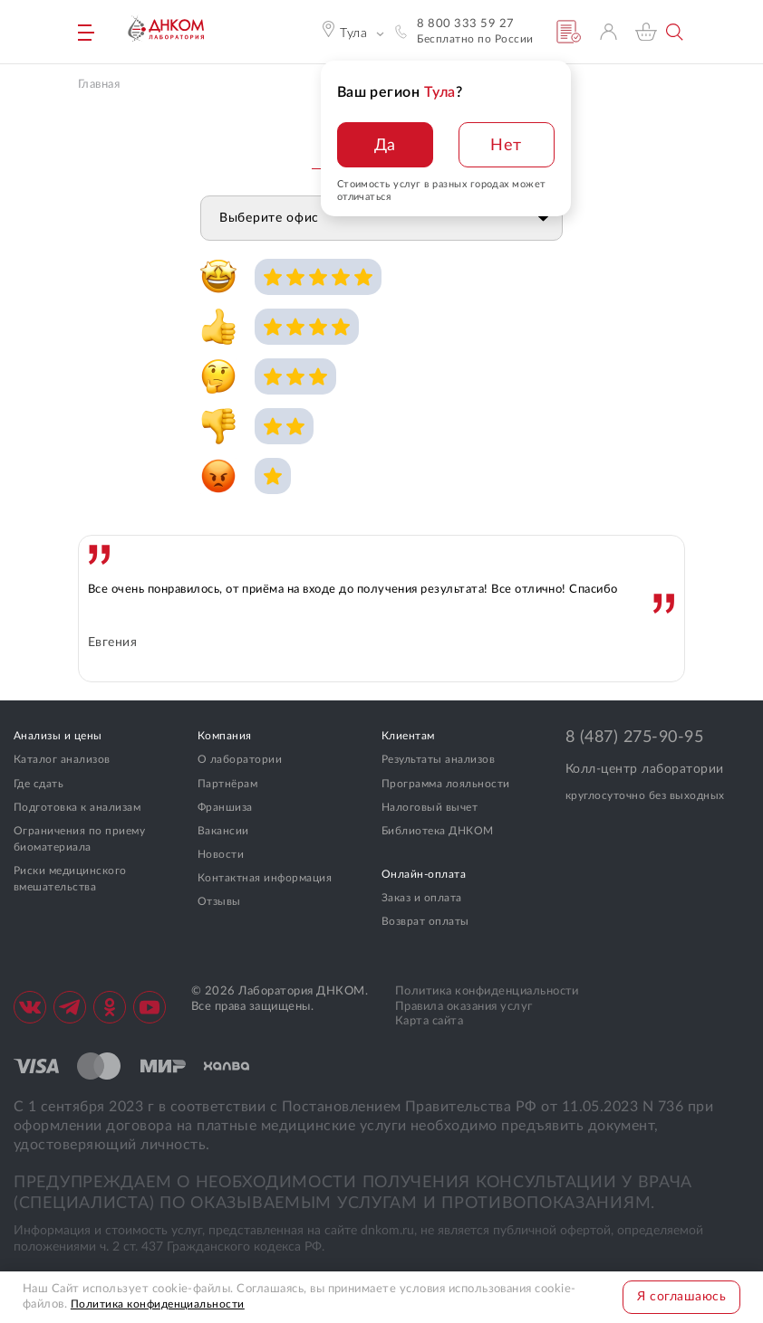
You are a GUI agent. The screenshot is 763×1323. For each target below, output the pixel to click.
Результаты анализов (438, 759)
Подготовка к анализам (77, 807)
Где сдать (38, 783)
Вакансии (223, 830)
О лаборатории (240, 759)
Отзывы (219, 901)
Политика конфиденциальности (487, 991)
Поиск (675, 32)
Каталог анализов (62, 759)
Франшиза (225, 807)
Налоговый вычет (430, 807)
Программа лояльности (446, 783)
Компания (225, 735)
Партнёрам (227, 783)
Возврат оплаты (425, 921)
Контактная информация (265, 877)
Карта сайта (429, 1021)
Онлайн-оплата (424, 874)
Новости (221, 854)
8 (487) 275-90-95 (634, 737)
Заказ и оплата (422, 897)
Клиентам (408, 735)
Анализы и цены (58, 735)
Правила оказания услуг (464, 1007)
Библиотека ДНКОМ (438, 830)
